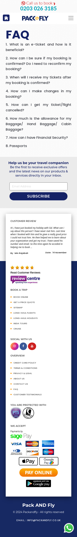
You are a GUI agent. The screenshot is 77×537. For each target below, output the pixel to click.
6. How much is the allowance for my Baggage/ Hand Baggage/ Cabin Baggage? (38, 124)
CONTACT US (20, 383)
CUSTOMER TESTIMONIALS (27, 394)
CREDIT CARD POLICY (24, 362)
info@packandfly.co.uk (44, 520)
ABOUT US (19, 378)
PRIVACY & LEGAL (22, 373)
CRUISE (17, 328)
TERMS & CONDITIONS (25, 368)
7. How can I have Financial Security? (37, 137)
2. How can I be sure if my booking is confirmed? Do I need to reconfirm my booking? (38, 63)
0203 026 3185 (38, 8)
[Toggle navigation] (71, 18)
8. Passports (16, 145)
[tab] (38, 47)
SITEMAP (18, 307)
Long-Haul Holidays (25, 318)
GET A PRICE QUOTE (24, 302)
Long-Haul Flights (24, 312)
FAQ (15, 389)
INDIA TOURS (20, 323)
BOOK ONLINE (20, 296)
